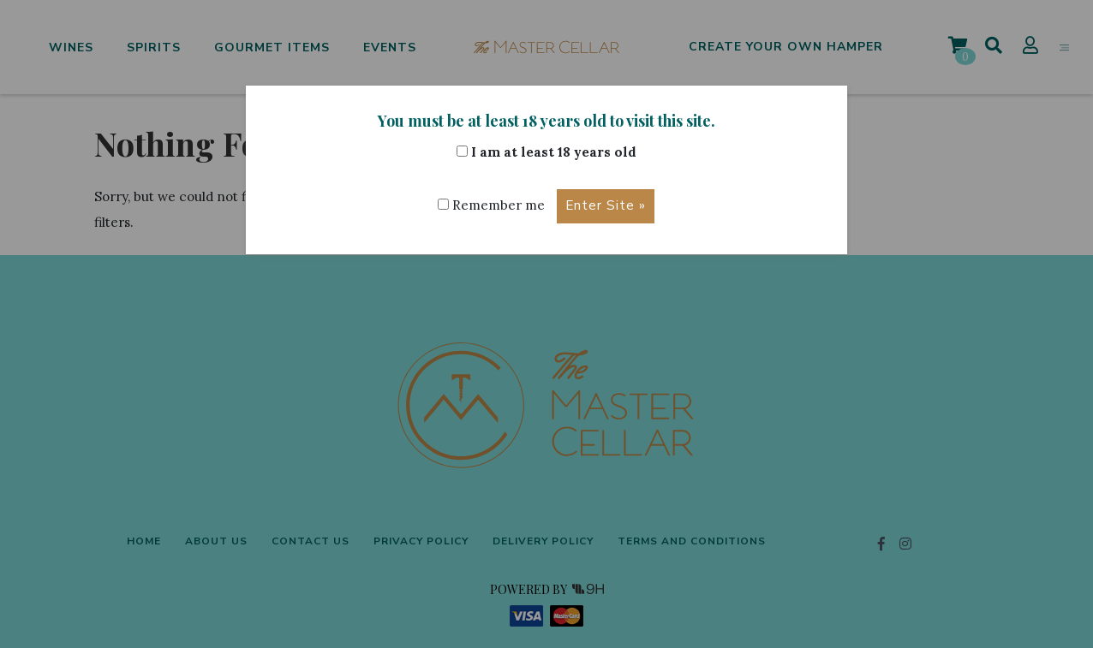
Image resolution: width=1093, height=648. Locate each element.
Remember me (491, 205)
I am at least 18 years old (546, 152)
